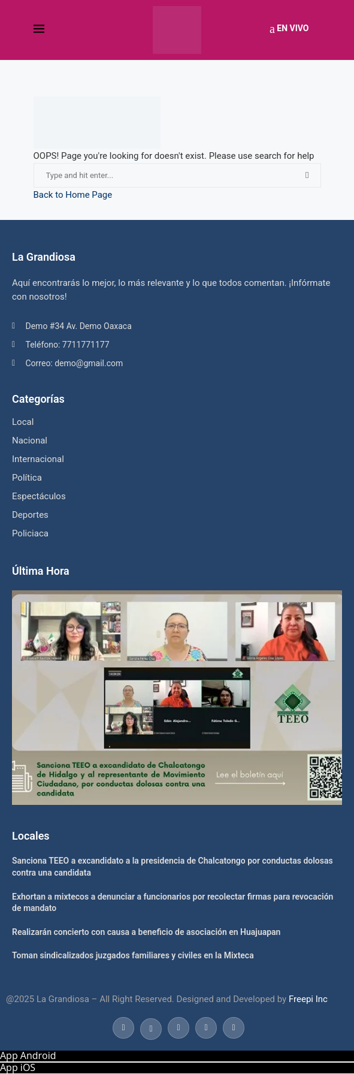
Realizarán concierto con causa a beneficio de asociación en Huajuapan (146, 932)
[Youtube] (206, 1027)
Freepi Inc (308, 999)
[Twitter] (151, 1027)
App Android (28, 1055)
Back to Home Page (73, 194)
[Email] (232, 1027)
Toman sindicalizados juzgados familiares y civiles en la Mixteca (133, 955)
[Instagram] (178, 1027)
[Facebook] (123, 1027)
